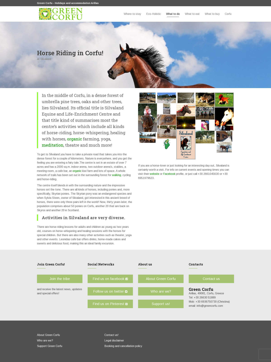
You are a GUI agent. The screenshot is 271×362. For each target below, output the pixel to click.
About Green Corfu (161, 279)
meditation (52, 145)
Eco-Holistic (153, 13)
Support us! (161, 304)
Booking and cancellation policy (123, 346)
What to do (173, 13)
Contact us (211, 279)
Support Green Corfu (49, 346)
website (154, 173)
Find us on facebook (110, 279)
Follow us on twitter (110, 291)
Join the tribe (59, 279)
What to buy (212, 13)
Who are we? (161, 291)
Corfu (228, 13)
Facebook (169, 173)
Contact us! (111, 335)
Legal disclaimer (114, 340)
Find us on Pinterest (110, 304)
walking (116, 175)
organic (74, 139)
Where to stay (132, 13)
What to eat (192, 13)
